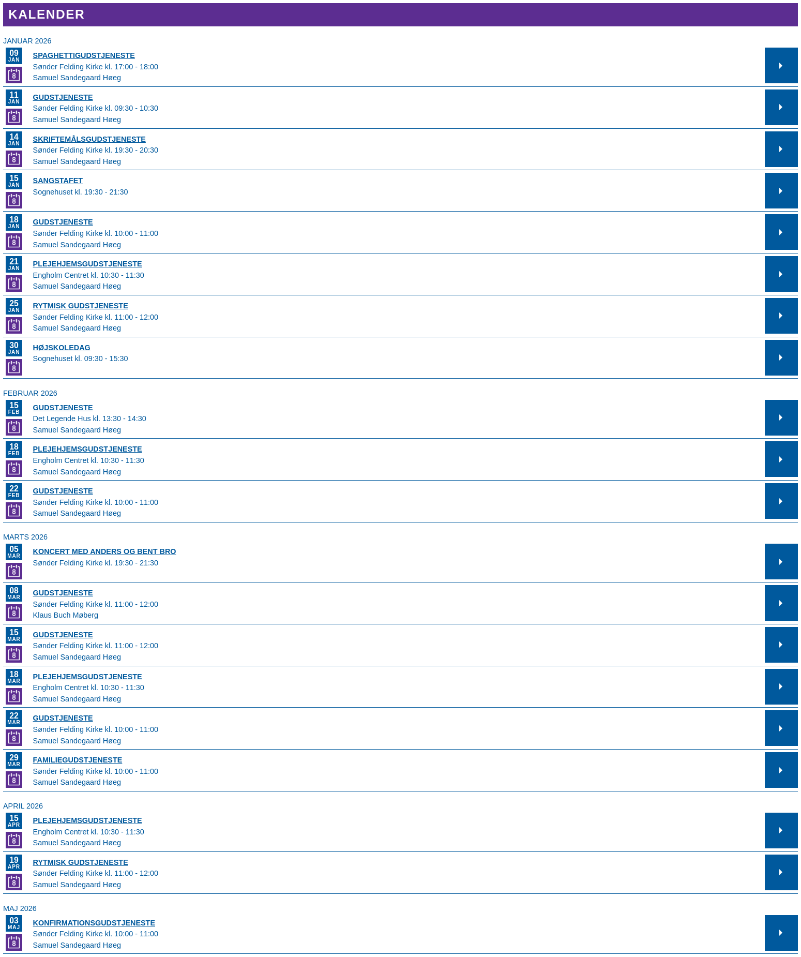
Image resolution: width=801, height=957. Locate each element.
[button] (781, 65)
